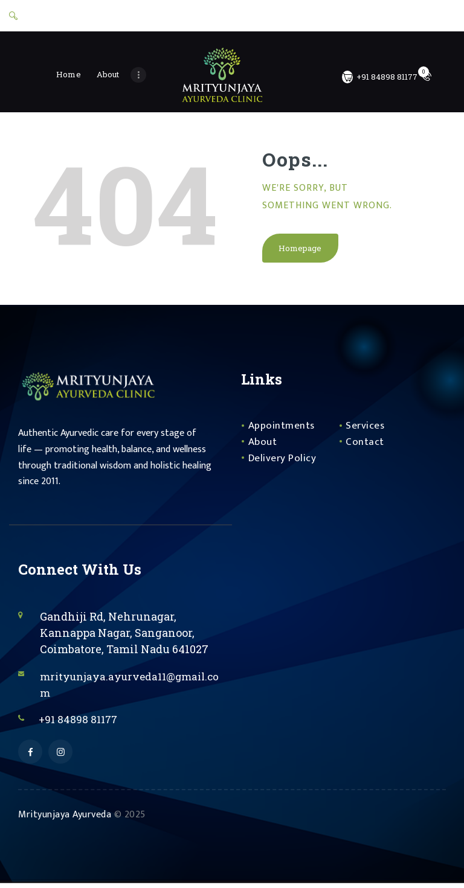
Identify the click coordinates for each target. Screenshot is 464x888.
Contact (365, 445)
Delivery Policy (283, 461)
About (263, 445)
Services (365, 429)
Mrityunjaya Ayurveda (64, 819)
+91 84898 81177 (81, 722)
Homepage (300, 250)
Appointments (282, 429)
